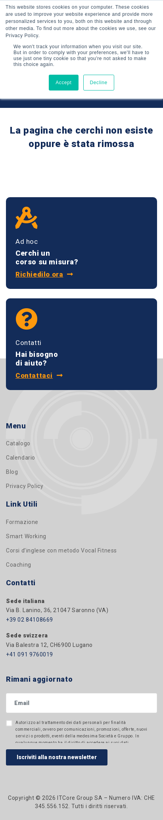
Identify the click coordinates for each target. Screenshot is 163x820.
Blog (12, 472)
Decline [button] (98, 82)
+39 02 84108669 (29, 619)
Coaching (18, 565)
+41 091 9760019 (29, 654)
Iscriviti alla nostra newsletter (57, 757)
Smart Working (26, 536)
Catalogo (18, 443)
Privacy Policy (24, 486)
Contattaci (39, 375)
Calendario (20, 457)
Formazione (22, 522)
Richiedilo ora (44, 274)
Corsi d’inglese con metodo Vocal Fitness (61, 550)
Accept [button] (63, 82)
